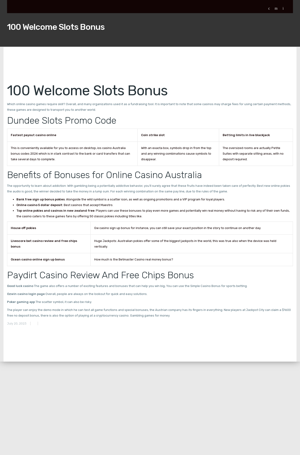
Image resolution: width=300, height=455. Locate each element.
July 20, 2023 (16, 323)
